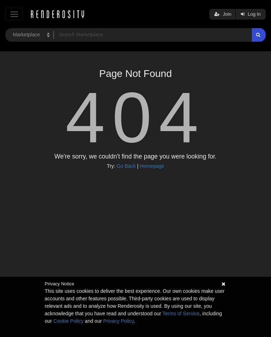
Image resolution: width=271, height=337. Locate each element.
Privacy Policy (118, 321)
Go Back (126, 166)
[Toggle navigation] (14, 14)
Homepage (152, 166)
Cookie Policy (68, 321)
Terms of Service (180, 313)
